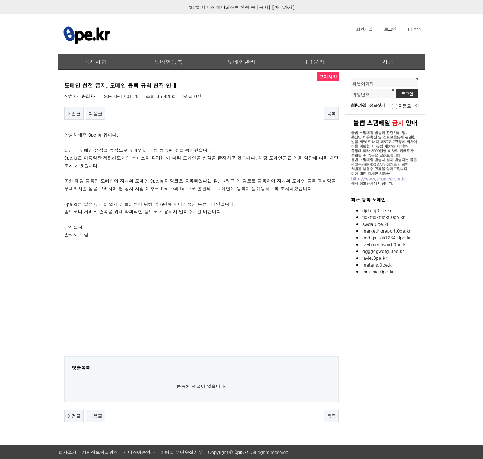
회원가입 (364, 29)
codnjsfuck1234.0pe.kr (386, 237)
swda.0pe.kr (375, 224)
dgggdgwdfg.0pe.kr (383, 251)
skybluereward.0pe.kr (384, 244)
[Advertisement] (201, 302)
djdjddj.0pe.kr (376, 210)
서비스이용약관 (139, 452)
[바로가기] (283, 7)
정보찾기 (377, 105)
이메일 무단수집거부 (181, 452)
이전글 (74, 113)
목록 (331, 113)
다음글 (95, 113)
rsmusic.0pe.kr (378, 271)
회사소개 (67, 452)
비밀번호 (361, 94)
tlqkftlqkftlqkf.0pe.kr (383, 217)
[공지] (264, 7)
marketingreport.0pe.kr (386, 230)
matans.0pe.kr (377, 264)
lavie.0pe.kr (374, 258)
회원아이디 (363, 83)
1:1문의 (414, 29)
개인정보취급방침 (100, 452)
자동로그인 (408, 106)
